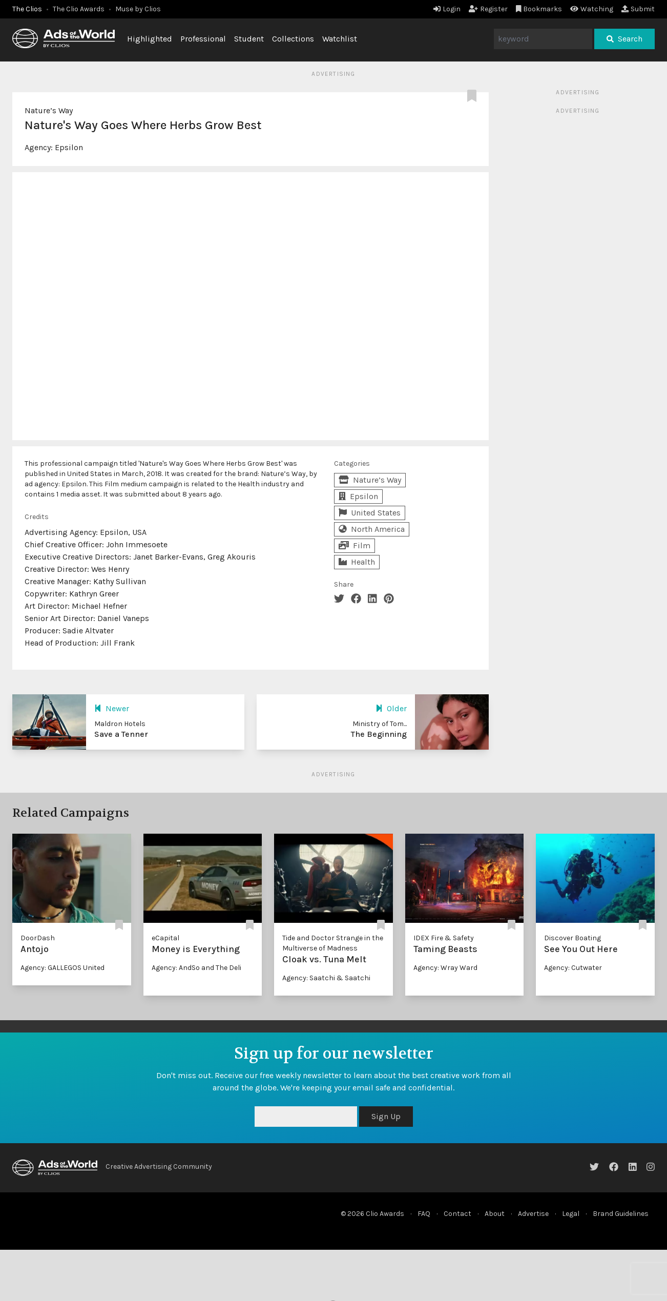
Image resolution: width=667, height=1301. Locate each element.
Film (354, 545)
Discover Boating (572, 938)
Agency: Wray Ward (445, 967)
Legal (570, 1213)
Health (357, 562)
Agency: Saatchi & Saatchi (326, 978)
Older (391, 708)
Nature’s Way (49, 110)
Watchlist (339, 39)
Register (488, 9)
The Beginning (379, 734)
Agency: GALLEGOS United (62, 967)
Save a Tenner (121, 734)
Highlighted (149, 39)
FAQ (424, 1213)
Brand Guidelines (621, 1213)
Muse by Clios (138, 9)
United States (370, 513)
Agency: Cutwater (573, 967)
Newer (111, 708)
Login (447, 9)
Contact (457, 1213)
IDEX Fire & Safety (443, 938)
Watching (591, 9)
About (495, 1213)
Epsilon (69, 147)
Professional (203, 39)
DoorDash (37, 938)
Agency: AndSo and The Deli (196, 967)
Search (624, 39)
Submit (638, 9)
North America (372, 529)
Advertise (533, 1213)
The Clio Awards (79, 9)
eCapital (165, 938)
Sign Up (386, 1116)
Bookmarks (539, 9)
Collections (293, 39)
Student (249, 39)
